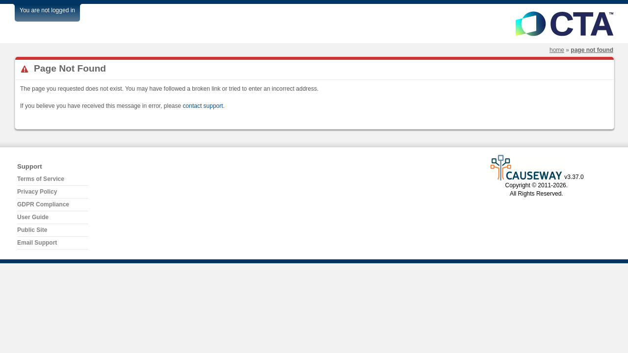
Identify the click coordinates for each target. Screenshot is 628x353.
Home (557, 50)
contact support (203, 105)
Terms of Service (40, 179)
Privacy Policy (37, 191)
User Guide (33, 217)
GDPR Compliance (43, 204)
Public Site (32, 230)
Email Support (37, 242)
